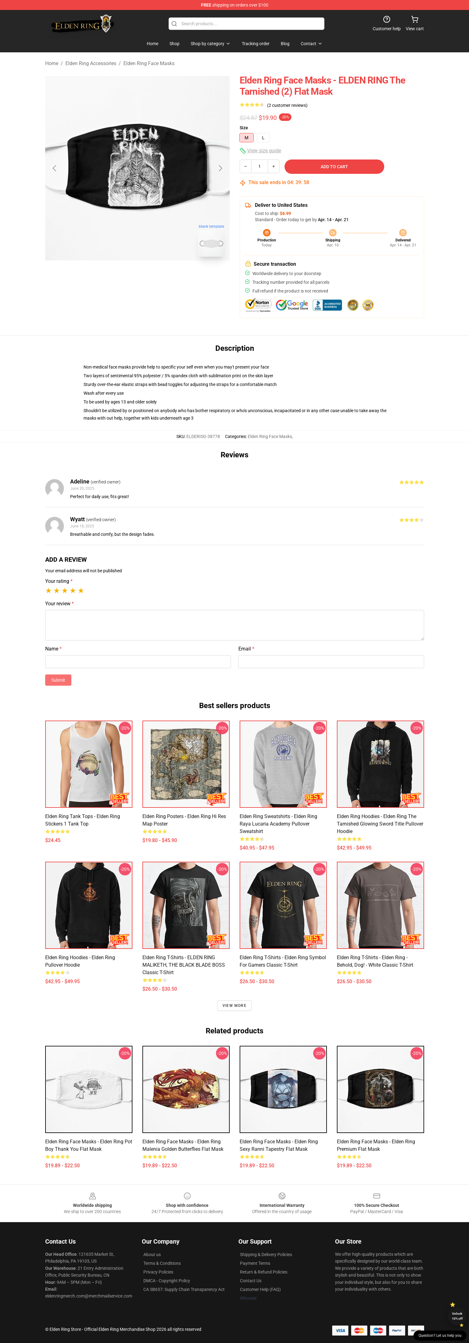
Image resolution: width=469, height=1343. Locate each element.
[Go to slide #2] (154, 275)
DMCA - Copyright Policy (166, 1280)
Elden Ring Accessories (90, 63)
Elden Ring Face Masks (149, 63)
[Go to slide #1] (121, 275)
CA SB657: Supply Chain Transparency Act (184, 1289)
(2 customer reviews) (287, 105)
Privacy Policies (158, 1271)
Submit (58, 680)
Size (244, 127)
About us (152, 1254)
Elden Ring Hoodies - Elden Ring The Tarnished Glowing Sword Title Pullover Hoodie (380, 823)
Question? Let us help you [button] (440, 1335)
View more (234, 1005)
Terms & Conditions (162, 1263)
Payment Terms (255, 1263)
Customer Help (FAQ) (260, 1289)
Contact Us (250, 1280)
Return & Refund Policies (263, 1271)
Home (51, 63)
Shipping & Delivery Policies (266, 1254)
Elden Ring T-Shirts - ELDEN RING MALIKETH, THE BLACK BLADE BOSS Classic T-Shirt (183, 965)
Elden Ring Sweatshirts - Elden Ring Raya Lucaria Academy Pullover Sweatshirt (278, 823)
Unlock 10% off (457, 1316)
